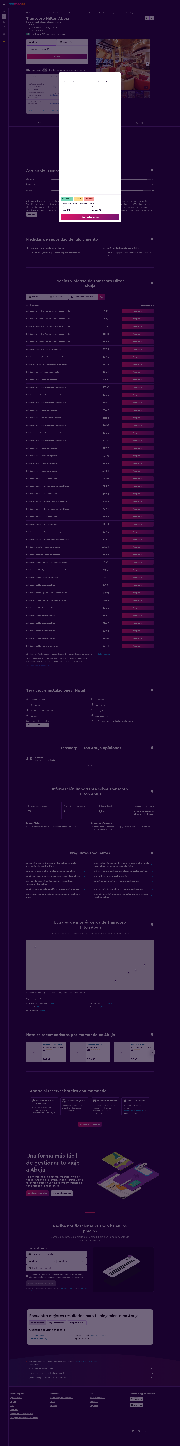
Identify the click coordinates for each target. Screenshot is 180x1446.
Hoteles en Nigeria (66, 13)
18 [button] (56, 84)
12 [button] (62, 78)
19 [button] (62, 84)
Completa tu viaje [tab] (81, 1323)
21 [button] (74, 84)
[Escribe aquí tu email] (63, 1268)
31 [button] (50, 96)
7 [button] (73, 72)
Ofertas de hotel (36, 13)
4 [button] (55, 72)
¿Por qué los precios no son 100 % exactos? (95, 1377)
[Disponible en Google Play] (90, 145)
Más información (108, 654)
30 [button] (86, 90)
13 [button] (68, 78)
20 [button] (68, 84)
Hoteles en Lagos (41, 1335)
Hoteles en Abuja (113, 13)
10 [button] (50, 78)
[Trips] (4, 34)
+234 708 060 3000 (39, 31)
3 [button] (49, 72)
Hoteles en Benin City (43, 1339)
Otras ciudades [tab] (42, 1323)
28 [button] (74, 90)
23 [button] (86, 84)
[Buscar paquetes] (4, 27)
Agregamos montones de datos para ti (95, 1373)
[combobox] (63, 1254)
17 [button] (50, 84)
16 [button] (86, 78)
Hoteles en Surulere (103, 1335)
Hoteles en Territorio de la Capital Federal (90, 13)
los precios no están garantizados (90, 1361)
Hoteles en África (51, 13)
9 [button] (85, 72)
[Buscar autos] (4, 21)
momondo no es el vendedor (95, 1368)
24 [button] (50, 90)
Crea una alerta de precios (138, 1110)
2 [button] (85, 66)
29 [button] (80, 90)
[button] (4, 4)
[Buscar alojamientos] (4, 16)
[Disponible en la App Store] (105, 145)
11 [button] (56, 78)
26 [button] (62, 90)
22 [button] (80, 84)
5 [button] (61, 72)
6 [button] (67, 72)
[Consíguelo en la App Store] (144, 1405)
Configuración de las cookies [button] (42, 665)
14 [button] (74, 78)
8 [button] (79, 72)
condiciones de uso (70, 1288)
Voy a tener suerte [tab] (61, 1323)
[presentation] (105, 145)
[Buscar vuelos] (4, 11)
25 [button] (56, 90)
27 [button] (68, 90)
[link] (94, 1124)
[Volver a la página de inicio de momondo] (17, 3)
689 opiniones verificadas (58, 34)
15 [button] (80, 78)
